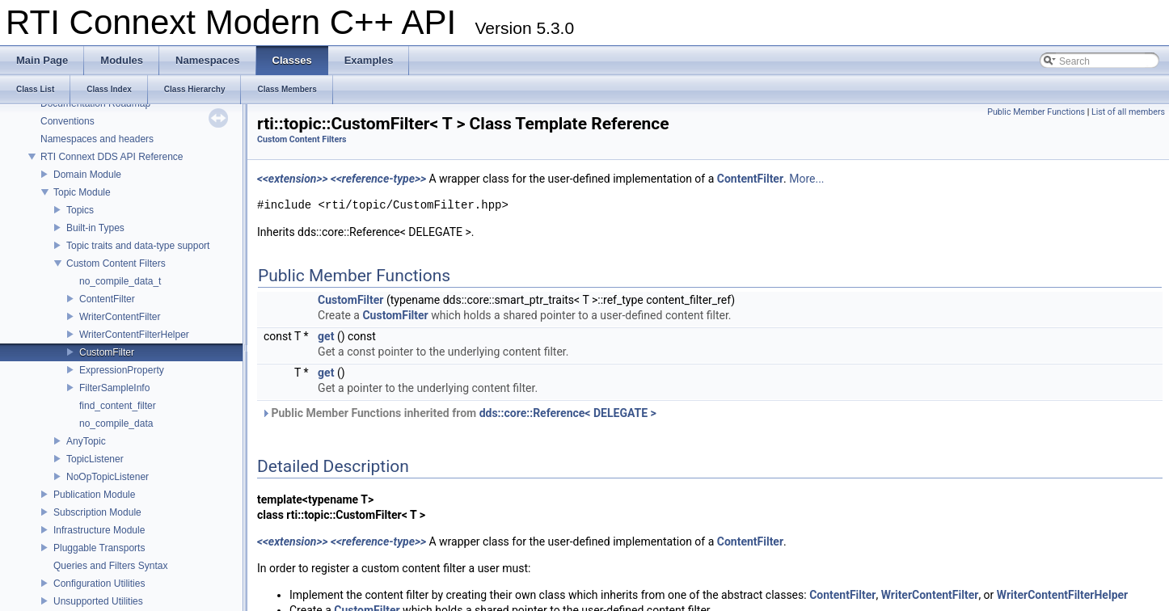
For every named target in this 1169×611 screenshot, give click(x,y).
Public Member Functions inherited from (458, 413)
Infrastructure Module (99, 530)
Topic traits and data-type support (137, 245)
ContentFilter (107, 299)
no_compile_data (116, 423)
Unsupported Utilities (98, 601)
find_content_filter (117, 405)
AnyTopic (86, 441)
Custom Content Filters (116, 263)
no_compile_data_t (120, 281)
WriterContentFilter (119, 316)
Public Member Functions (1036, 112)
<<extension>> (292, 178)
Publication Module (94, 494)
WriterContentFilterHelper (134, 334)
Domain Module (87, 174)
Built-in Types (95, 228)
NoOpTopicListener (107, 476)
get (326, 336)
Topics (80, 210)
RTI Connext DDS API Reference (112, 156)
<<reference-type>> (378, 178)
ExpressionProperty (121, 370)
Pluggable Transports (99, 548)
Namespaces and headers (97, 139)
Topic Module (82, 192)
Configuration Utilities (99, 583)
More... (806, 178)
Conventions (67, 121)
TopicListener (95, 459)
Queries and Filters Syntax (110, 565)
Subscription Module (97, 512)
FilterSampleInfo (114, 388)
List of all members (1128, 112)
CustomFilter (106, 352)
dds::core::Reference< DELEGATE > (567, 413)
